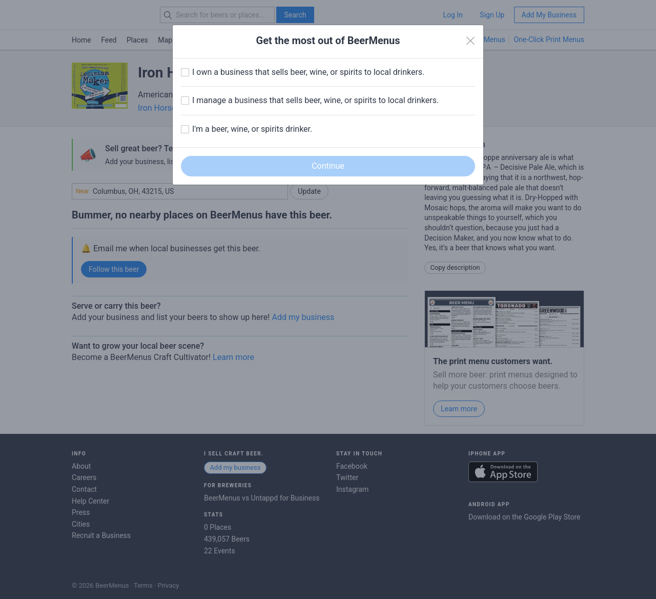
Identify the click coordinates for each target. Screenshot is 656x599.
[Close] (470, 41)
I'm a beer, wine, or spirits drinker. (252, 129)
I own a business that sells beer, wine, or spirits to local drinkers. (308, 72)
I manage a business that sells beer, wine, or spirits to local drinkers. (315, 100)
